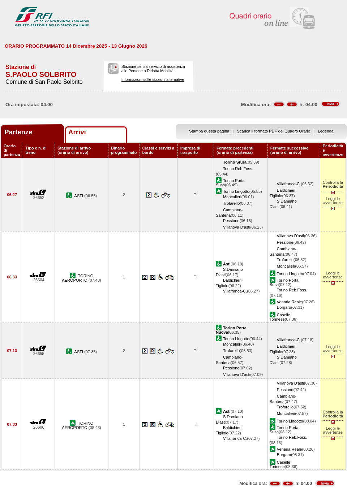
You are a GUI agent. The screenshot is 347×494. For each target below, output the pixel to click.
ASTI (79, 196)
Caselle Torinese (280, 317)
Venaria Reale (289, 302)
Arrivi (77, 132)
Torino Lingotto (236, 191)
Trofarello (231, 203)
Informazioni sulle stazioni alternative (152, 79)
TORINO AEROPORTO (77, 278)
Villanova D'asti (236, 227)
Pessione (231, 220)
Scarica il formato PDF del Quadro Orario (273, 131)
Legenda (326, 131)
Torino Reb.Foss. (238, 168)
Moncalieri (232, 197)
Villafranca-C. (289, 184)
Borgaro (284, 307)
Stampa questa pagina (209, 131)
